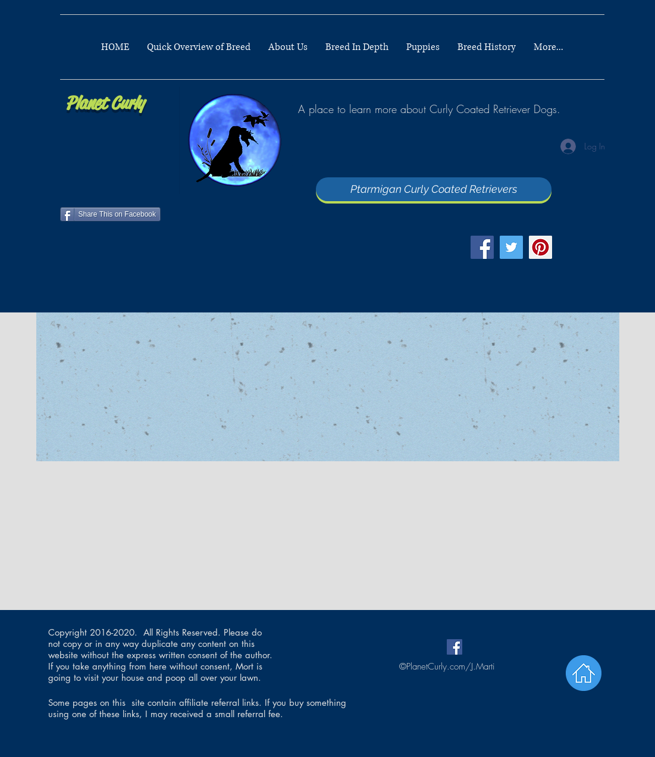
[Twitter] (511, 247)
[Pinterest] (540, 247)
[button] (356, 47)
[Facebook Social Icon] (454, 647)
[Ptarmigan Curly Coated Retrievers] (433, 189)
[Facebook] (482, 247)
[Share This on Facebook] (110, 214)
